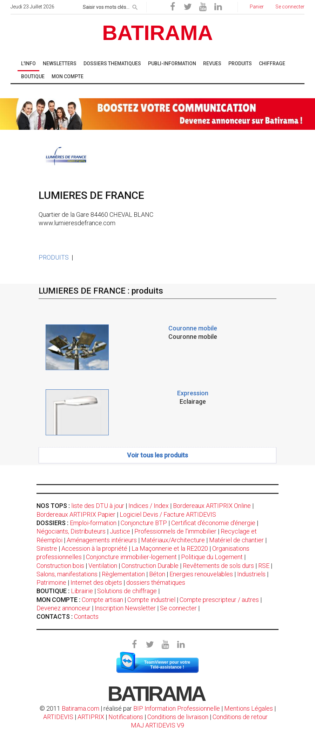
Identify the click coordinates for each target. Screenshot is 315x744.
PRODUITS (54, 257)
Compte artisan (102, 599)
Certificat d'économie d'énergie (213, 523)
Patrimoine (51, 582)
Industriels (251, 574)
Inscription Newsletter (125, 608)
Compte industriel (151, 599)
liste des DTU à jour (97, 505)
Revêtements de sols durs (218, 565)
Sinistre (46, 548)
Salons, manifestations (67, 574)
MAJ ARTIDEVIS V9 (157, 725)
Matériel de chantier (236, 540)
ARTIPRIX (91, 716)
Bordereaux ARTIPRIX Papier (75, 514)
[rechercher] (135, 6)
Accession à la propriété (94, 548)
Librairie (82, 591)
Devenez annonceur (63, 608)
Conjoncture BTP (144, 523)
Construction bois (60, 565)
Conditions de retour (240, 716)
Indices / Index (148, 505)
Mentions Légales (248, 708)
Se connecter (178, 608)
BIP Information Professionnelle (176, 708)
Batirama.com (80, 708)
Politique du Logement (212, 557)
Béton (157, 574)
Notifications (126, 716)
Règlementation (123, 574)
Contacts (86, 616)
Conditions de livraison (177, 716)
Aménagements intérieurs (102, 540)
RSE (263, 565)
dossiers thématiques (155, 582)
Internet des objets (96, 582)
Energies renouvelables (201, 574)
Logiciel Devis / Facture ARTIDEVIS (168, 514)
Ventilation (102, 565)
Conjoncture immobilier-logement (131, 557)
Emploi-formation (93, 523)
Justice (120, 531)
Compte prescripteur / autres (219, 599)
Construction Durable (150, 565)
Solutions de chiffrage (127, 591)
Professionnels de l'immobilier (175, 531)
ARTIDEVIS (58, 716)
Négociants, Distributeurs (71, 531)
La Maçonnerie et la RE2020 (170, 548)
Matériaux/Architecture (173, 540)
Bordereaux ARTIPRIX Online (212, 505)
